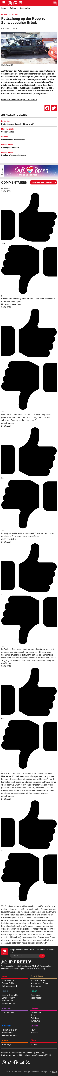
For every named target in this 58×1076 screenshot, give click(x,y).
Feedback (5, 1052)
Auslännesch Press (39, 983)
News (4, 976)
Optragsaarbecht (9, 986)
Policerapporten (38, 980)
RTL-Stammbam (9, 1035)
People (5, 991)
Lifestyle (34, 1008)
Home (4, 8)
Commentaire (8, 1012)
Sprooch (34, 1015)
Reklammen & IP (9, 1030)
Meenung (6, 1008)
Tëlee (33, 1040)
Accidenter (25, 8)
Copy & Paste (37, 976)
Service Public (8, 983)
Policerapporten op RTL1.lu (13, 1055)
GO (42, 956)
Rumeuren (35, 1021)
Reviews (34, 1032)
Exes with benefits (10, 995)
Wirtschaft (6, 1026)
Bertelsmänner (8, 1003)
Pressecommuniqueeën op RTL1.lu (27, 1052)
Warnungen (7, 1044)
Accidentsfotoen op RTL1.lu (39, 1055)
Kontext (34, 1044)
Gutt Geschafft (8, 998)
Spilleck (34, 1026)
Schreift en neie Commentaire (43, 182)
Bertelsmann (7, 1032)
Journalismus (8, 980)
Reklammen (36, 986)
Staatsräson (7, 1000)
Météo (5, 1040)
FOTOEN (4, 14)
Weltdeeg (35, 1018)
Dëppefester (36, 998)
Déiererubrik (36, 1012)
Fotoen (13, 8)
